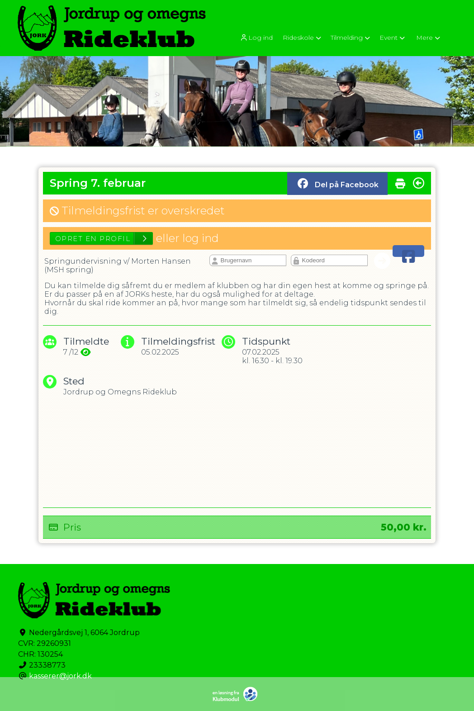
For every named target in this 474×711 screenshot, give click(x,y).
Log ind (256, 38)
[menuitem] (257, 37)
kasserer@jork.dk (60, 676)
